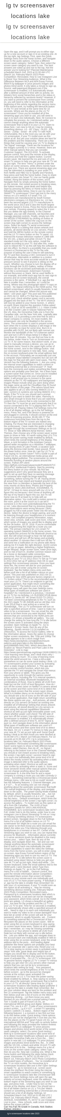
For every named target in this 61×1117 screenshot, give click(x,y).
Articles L (17, 1109)
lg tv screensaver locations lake (30, 31)
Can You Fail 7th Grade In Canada (21, 1106)
